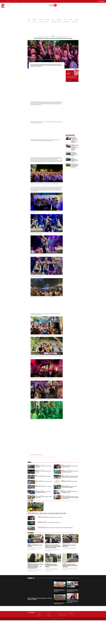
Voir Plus (76, 462)
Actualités (34, 19)
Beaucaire (23, 1)
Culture (70, 19)
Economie (47, 19)
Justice (65, 19)
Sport (53, 19)
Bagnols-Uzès (16, 1)
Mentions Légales (47, 618)
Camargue (29, 1)
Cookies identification (54, 618)
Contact (42, 618)
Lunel (39, 1)
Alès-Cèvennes (8, 1)
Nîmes (2, 1)
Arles (34, 1)
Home (29, 19)
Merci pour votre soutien (61, 618)
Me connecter (101, 5)
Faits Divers (59, 19)
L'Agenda (76, 19)
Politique (41, 19)
